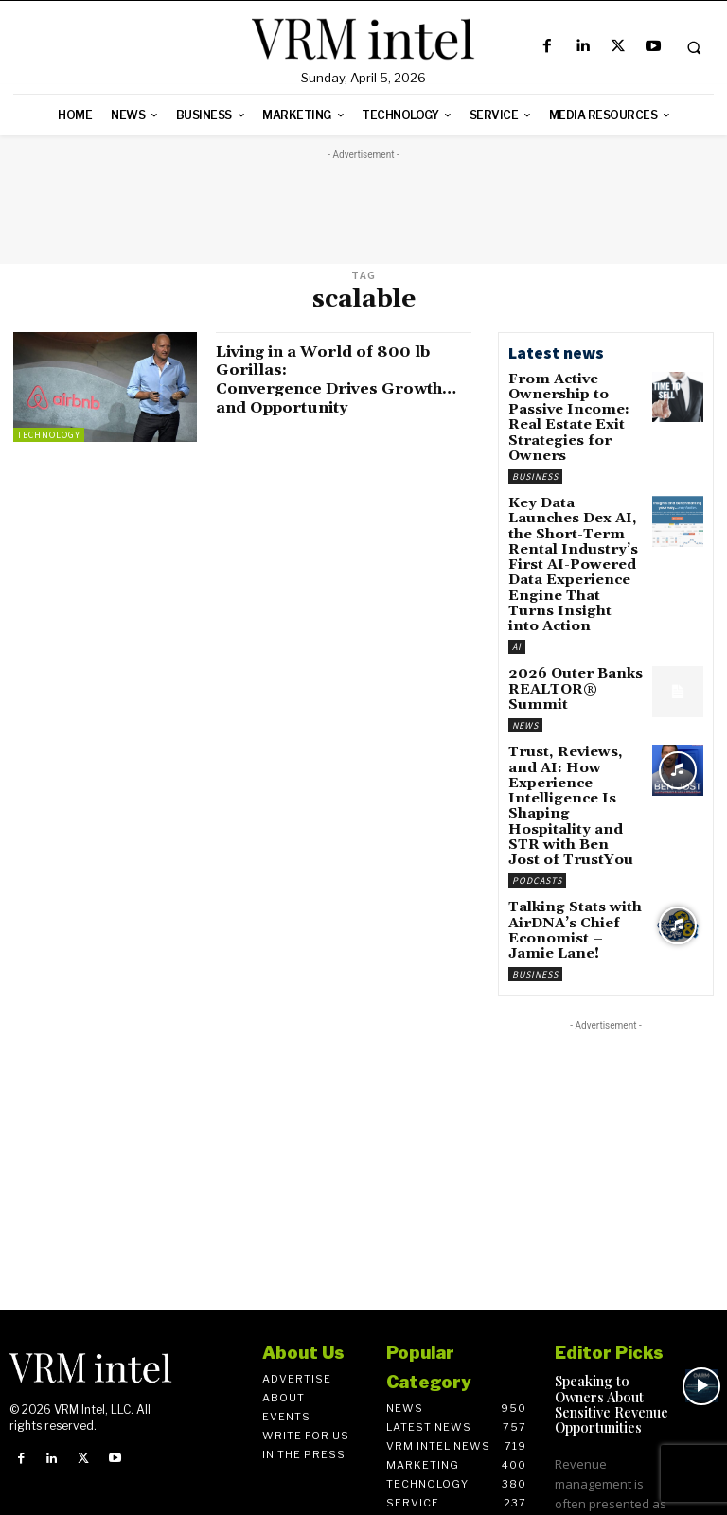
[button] (694, 47)
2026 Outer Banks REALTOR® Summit (571, 616)
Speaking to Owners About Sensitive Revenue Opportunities (608, 1263)
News (525, 641)
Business (535, 448)
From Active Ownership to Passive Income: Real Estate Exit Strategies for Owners (573, 405)
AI (517, 582)
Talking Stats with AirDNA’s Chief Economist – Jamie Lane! (566, 803)
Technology (48, 435)
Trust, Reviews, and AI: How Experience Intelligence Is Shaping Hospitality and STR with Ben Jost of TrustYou (568, 705)
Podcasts (537, 756)
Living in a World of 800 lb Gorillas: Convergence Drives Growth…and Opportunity (353, 379)
